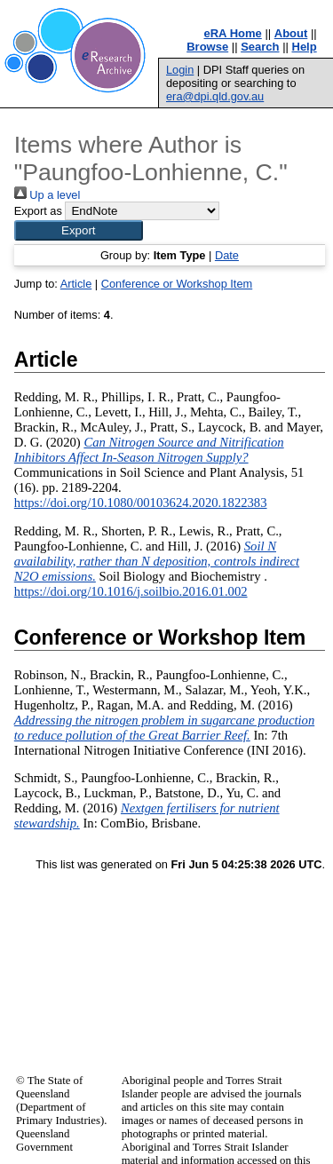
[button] (78, 230)
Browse (207, 46)
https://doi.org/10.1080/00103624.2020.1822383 (140, 502)
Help (304, 46)
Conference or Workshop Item (176, 283)
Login (180, 69)
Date (227, 255)
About (291, 33)
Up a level (47, 195)
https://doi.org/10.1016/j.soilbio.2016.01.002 (131, 591)
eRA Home (233, 33)
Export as (38, 211)
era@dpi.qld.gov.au (215, 96)
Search (260, 46)
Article (76, 283)
